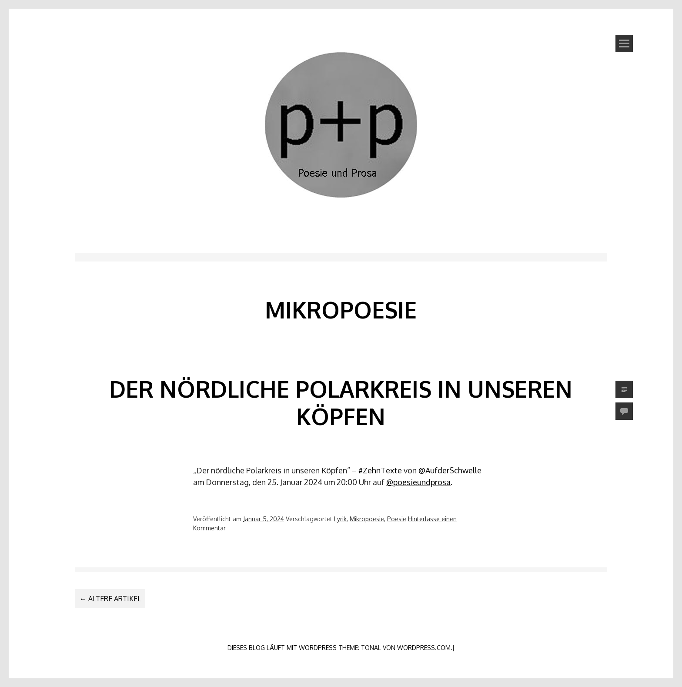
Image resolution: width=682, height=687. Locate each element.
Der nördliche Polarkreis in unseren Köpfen (340, 402)
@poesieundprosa (418, 482)
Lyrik (340, 519)
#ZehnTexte (380, 470)
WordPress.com (424, 647)
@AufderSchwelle (449, 470)
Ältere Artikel (110, 598)
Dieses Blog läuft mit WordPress (282, 647)
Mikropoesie (367, 519)
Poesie (396, 519)
